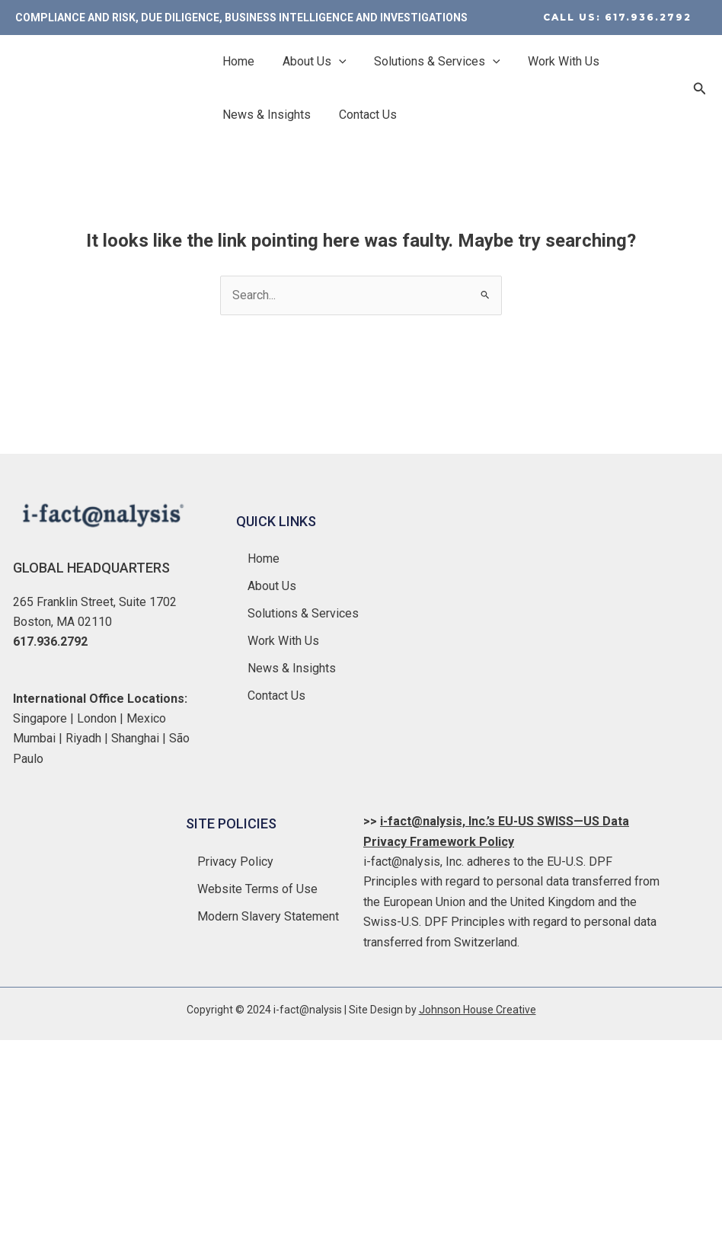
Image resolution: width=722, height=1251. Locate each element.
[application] (333, 61)
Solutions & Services (429, 61)
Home (237, 61)
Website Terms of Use (257, 888)
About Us (309, 61)
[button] (617, 17)
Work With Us (551, 61)
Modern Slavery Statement (268, 915)
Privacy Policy (235, 861)
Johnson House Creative (477, 1010)
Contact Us (362, 114)
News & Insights (265, 114)
